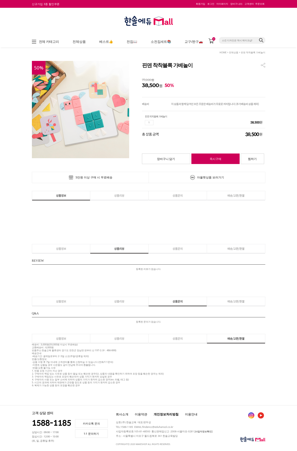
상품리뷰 (119, 195)
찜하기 (252, 159)
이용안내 (191, 414)
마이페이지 (222, 4)
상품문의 (178, 195)
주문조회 (260, 4)
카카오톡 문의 (91, 423)
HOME (223, 52)
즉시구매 (215, 159)
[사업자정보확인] (203, 431)
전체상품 (233, 52)
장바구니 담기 (166, 159)
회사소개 (122, 414)
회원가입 (200, 4)
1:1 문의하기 (91, 433)
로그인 (210, 4)
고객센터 (249, 4)
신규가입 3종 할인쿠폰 (46, 4)
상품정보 (61, 195)
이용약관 (141, 414)
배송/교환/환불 (235, 195)
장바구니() (236, 4)
